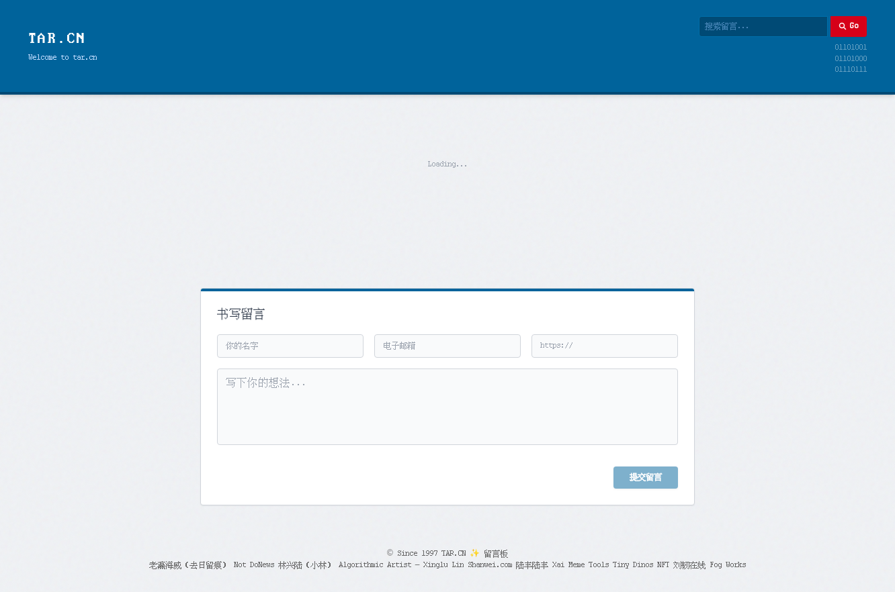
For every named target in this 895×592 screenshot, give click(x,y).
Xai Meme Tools (580, 565)
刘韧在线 (689, 565)
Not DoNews (254, 565)
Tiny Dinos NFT (641, 565)
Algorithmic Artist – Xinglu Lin (401, 565)
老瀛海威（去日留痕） (189, 565)
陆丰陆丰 (532, 565)
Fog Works (728, 565)
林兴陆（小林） (306, 565)
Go (848, 26)
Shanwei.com (490, 565)
